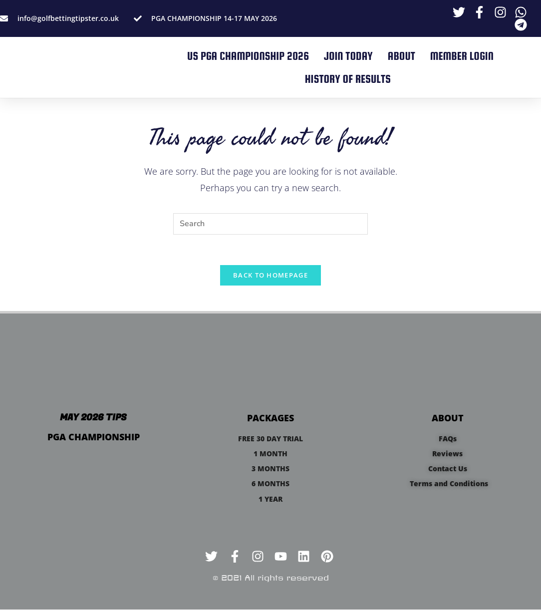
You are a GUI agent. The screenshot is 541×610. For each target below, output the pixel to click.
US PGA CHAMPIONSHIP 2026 (248, 55)
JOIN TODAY (348, 55)
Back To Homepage (270, 275)
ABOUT (401, 55)
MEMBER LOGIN (462, 55)
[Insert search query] (270, 224)
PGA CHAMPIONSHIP (93, 437)
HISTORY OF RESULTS (348, 78)
